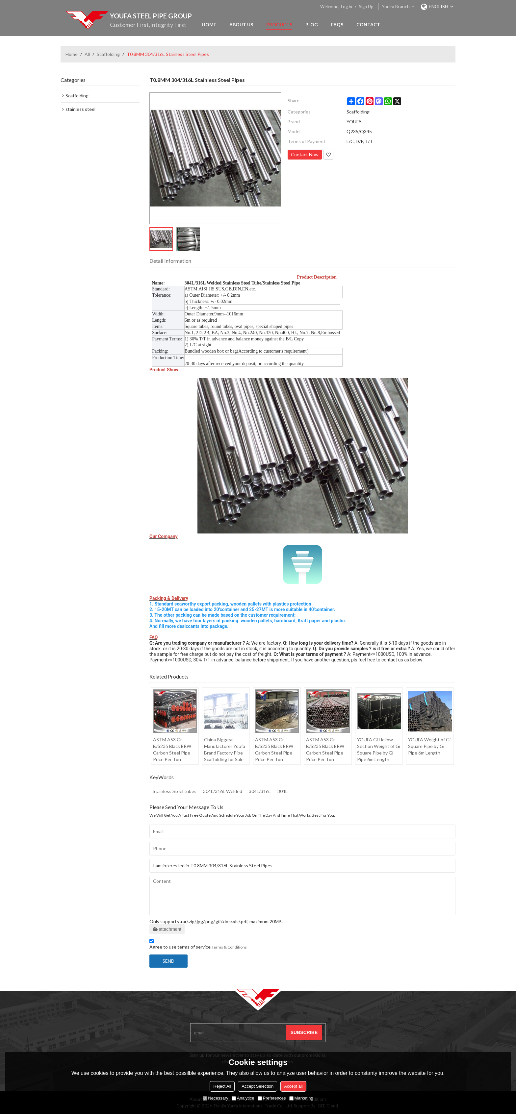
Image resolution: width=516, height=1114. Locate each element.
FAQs (337, 24)
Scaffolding (108, 54)
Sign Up (366, 6)
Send (168, 961)
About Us (241, 24)
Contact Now (305, 154)
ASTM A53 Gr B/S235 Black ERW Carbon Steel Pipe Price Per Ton (172, 749)
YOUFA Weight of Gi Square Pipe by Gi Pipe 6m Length (429, 746)
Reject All (222, 1086)
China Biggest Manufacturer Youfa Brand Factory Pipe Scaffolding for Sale (224, 749)
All (87, 54)
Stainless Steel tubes (174, 791)
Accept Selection (257, 1086)
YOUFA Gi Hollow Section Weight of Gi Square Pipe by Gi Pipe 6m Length (378, 749)
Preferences (272, 1098)
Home (209, 24)
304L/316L (260, 791)
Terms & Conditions (229, 947)
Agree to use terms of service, (198, 945)
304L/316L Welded (222, 791)
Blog (311, 24)
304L (282, 791)
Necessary (215, 1098)
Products (279, 24)
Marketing (301, 1098)
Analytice (243, 1098)
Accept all (293, 1086)
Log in (346, 6)
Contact (368, 24)
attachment (167, 929)
